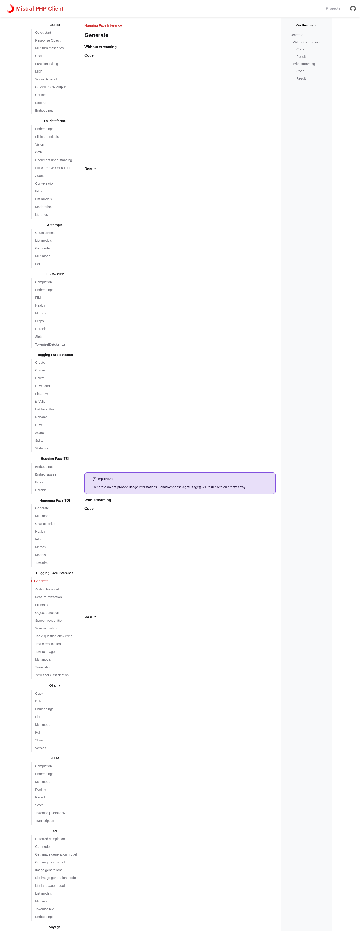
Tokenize (41, 563)
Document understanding (53, 160)
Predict (40, 482)
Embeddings (44, 110)
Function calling (46, 64)
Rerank (40, 329)
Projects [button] (333, 8)
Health (40, 305)
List (37, 717)
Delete (40, 378)
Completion (43, 282)
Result (301, 56)
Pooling (40, 789)
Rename (41, 417)
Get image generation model (56, 854)
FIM (38, 297)
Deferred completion (50, 839)
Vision (39, 144)
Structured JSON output (52, 168)
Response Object (47, 40)
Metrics (40, 313)
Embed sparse (45, 474)
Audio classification (49, 589)
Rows (39, 425)
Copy (39, 693)
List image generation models (56, 878)
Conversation (45, 183)
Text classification (48, 644)
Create (40, 362)
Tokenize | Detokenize (51, 813)
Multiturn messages (49, 48)
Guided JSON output (50, 87)
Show (39, 740)
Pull (38, 732)
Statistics (41, 448)
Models (40, 555)
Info (38, 539)
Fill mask (41, 605)
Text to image (45, 652)
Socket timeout (46, 79)
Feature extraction (48, 597)
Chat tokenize (45, 524)
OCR (38, 152)
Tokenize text (44, 909)
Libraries (41, 214)
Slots (38, 336)
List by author (45, 409)
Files (38, 191)
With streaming (304, 64)
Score (39, 805)
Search (40, 433)
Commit (41, 370)
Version (40, 748)
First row (41, 394)
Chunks (40, 95)
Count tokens (45, 233)
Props (39, 321)
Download (42, 386)
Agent (39, 175)
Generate (42, 508)
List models (43, 199)
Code (300, 49)
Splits (39, 440)
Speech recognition (49, 620)
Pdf (37, 264)
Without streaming (306, 42)
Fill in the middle (47, 137)
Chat (38, 56)
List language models (50, 885)
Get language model (50, 862)
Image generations (48, 870)
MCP (38, 71)
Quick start (43, 32)
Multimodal (43, 256)
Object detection (47, 613)
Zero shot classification (52, 675)
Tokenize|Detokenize (50, 344)
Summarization (46, 628)
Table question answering (53, 636)
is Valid (40, 401)
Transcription (44, 821)
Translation (43, 667)
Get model (42, 248)
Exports (40, 103)
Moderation (43, 207)
